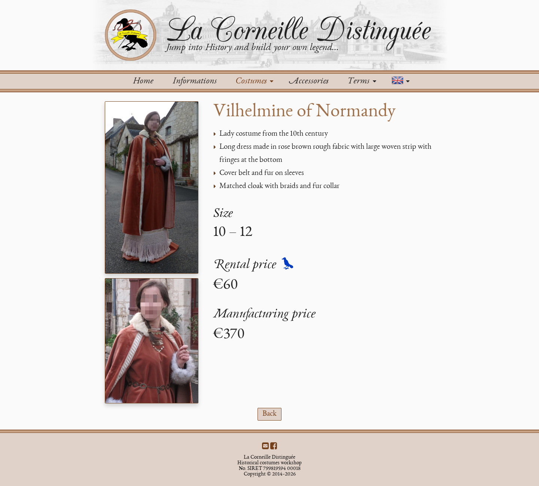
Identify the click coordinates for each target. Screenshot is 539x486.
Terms (361, 81)
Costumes (254, 81)
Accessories (308, 81)
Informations (194, 81)
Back (269, 414)
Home (143, 81)
